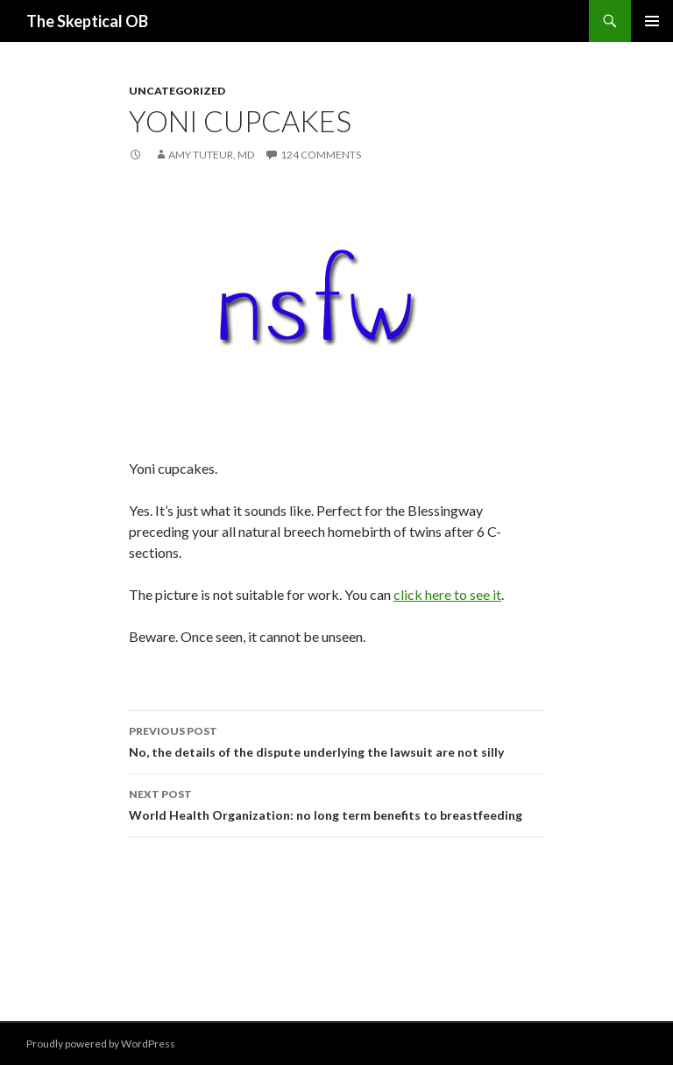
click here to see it (447, 594)
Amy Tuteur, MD (211, 154)
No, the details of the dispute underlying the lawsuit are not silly (336, 740)
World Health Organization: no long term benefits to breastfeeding (336, 803)
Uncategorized (177, 90)
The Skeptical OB (87, 21)
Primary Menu (652, 21)
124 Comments (320, 154)
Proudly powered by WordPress (100, 1043)
